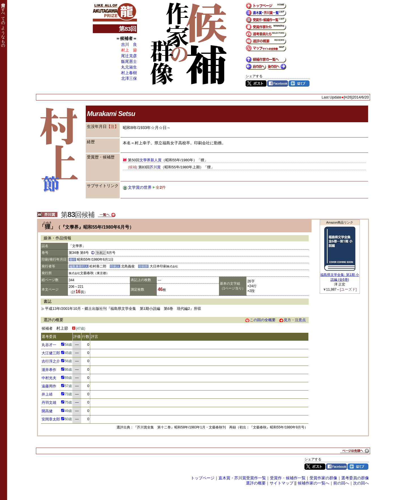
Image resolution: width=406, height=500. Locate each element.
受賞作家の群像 (323, 478)
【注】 (113, 126)
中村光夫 (49, 378)
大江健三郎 (51, 353)
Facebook (277, 83)
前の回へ (341, 483)
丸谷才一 (49, 345)
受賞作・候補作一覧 (288, 478)
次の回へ (361, 483)
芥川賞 (155, 167)
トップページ (202, 478)
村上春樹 (129, 72)
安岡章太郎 (51, 419)
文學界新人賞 (150, 160)
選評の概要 (256, 483)
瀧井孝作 (49, 370)
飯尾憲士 (129, 61)
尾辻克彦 (129, 55)
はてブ (299, 83)
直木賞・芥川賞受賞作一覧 (242, 478)
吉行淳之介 (51, 361)
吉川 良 (129, 44)
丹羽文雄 (49, 402)
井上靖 (47, 394)
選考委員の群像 (355, 478)
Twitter (256, 83)
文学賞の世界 (140, 187)
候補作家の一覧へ (313, 483)
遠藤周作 (49, 386)
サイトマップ (281, 483)
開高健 (47, 411)
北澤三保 (129, 78)
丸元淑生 (129, 67)
